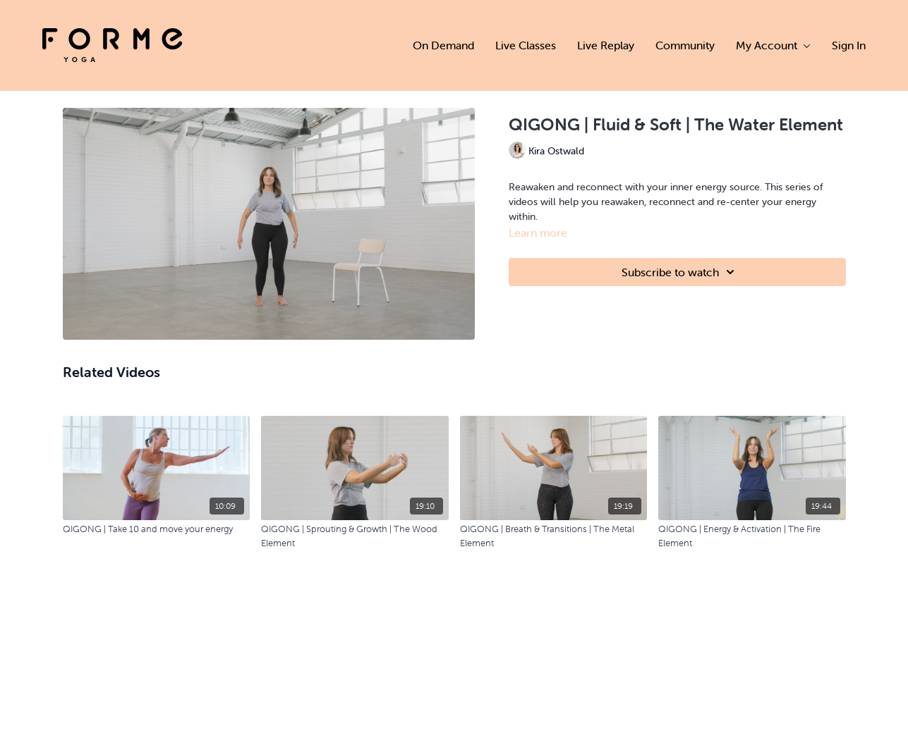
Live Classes (525, 45)
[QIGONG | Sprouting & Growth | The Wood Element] (355, 536)
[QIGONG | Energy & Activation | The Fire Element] (752, 536)
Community (685, 45)
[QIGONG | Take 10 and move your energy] (156, 529)
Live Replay (605, 45)
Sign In (849, 45)
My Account (773, 45)
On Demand (443, 45)
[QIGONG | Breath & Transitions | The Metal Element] (554, 536)
